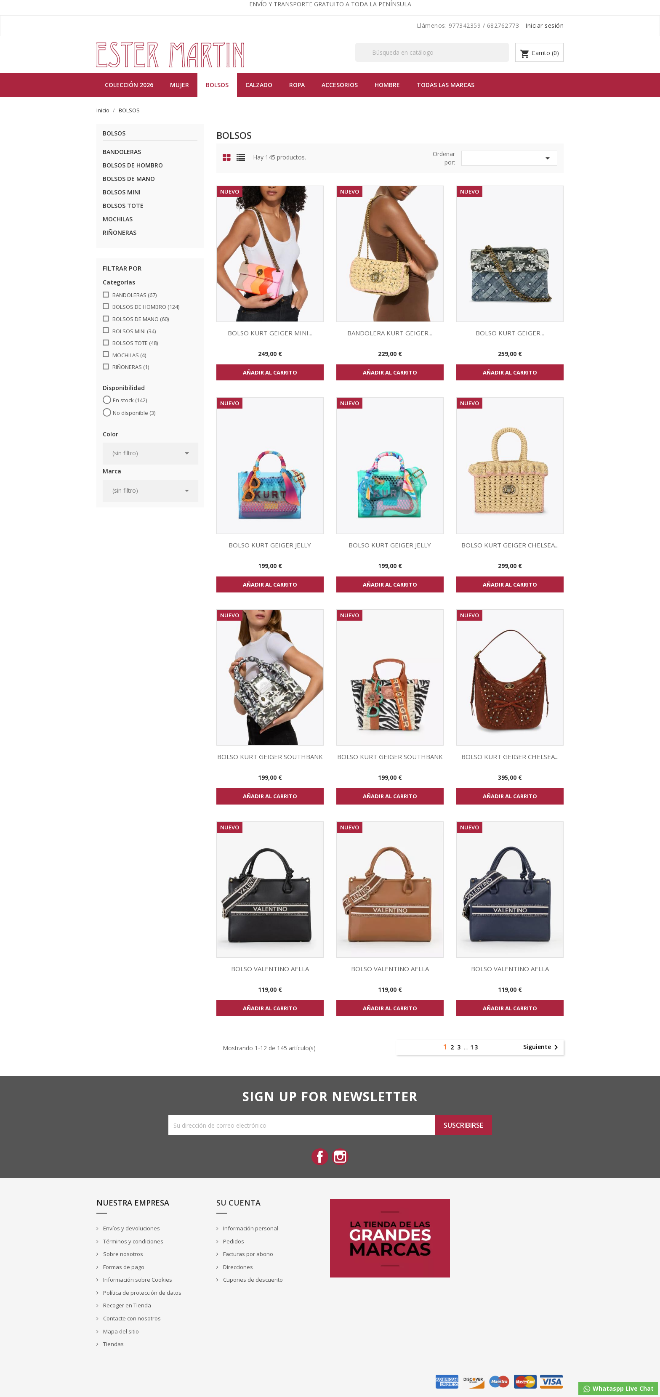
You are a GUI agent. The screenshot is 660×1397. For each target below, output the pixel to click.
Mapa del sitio (120, 1331)
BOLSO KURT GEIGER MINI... (270, 333)
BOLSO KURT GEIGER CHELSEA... (510, 545)
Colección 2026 (129, 85)
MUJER (179, 85)
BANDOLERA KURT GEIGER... (389, 333)
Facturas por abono (247, 1254)
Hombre (387, 85)
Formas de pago (123, 1267)
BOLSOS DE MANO (129, 179)
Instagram (340, 1156)
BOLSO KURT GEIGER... (510, 333)
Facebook (319, 1156)
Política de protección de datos (141, 1292)
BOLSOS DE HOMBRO (133, 165)
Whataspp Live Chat (618, 1388)
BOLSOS (217, 85)
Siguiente (542, 1047)
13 (474, 1047)
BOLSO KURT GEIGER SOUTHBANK (270, 756)
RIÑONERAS (119, 232)
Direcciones (237, 1267)
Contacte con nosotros (131, 1318)
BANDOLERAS (122, 152)
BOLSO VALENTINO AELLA (270, 968)
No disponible (134, 413)
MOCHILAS (118, 219)
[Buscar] (432, 52)
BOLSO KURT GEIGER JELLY (270, 545)
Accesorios (340, 85)
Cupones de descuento (252, 1279)
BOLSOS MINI (122, 192)
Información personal (250, 1228)
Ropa (297, 85)
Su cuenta (238, 1203)
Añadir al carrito (270, 372)
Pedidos (233, 1241)
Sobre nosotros (122, 1254)
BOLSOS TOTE (123, 206)
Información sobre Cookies (137, 1279)
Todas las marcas (445, 85)
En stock (130, 400)
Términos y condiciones (132, 1241)
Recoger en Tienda (126, 1305)
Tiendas (113, 1344)
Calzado (258, 85)
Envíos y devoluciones (131, 1228)
